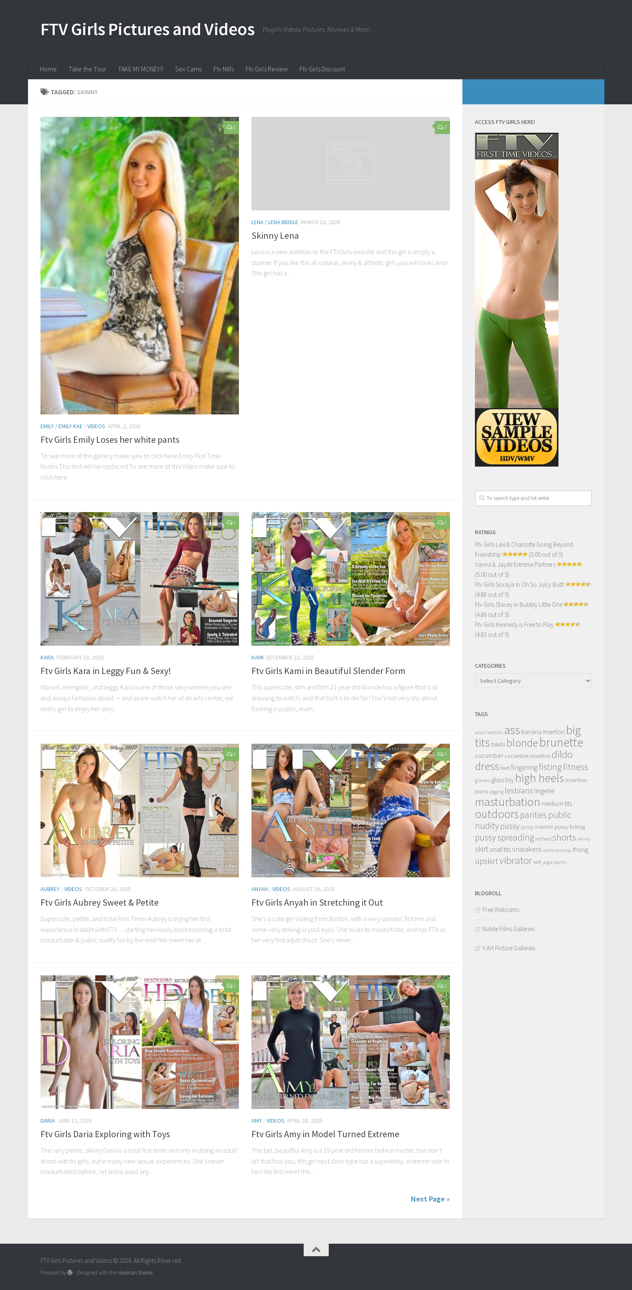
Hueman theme (135, 1272)
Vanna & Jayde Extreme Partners (515, 564)
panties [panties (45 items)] (533, 814)
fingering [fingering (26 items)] (524, 767)
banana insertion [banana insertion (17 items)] (543, 732)
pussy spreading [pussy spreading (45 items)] (504, 837)
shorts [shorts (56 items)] (564, 837)
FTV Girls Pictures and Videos (148, 29)
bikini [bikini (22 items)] (498, 744)
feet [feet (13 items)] (505, 768)
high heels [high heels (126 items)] (539, 778)
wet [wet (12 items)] (537, 862)
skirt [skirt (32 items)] (481, 849)
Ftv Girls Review (267, 69)
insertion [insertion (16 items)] (576, 780)
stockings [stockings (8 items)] (563, 850)
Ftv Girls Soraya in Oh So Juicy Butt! (519, 584)
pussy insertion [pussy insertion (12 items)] (537, 827)
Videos (96, 426)
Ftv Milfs (223, 69)
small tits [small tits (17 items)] (500, 849)
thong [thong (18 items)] (580, 849)
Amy (256, 1120)
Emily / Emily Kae (62, 426)
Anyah (259, 889)
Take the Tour (87, 69)
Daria (48, 1120)
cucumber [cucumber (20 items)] (489, 755)
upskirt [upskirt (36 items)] (486, 861)
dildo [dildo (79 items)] (562, 754)
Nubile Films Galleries (508, 929)
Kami (257, 657)
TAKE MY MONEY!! (140, 69)
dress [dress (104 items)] (487, 766)
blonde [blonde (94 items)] (522, 743)
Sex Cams (188, 69)
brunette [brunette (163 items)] (561, 742)
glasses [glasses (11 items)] (482, 780)
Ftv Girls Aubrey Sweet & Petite (100, 902)
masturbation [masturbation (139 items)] (507, 801)
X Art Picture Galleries (508, 948)
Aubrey (50, 889)
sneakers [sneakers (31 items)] (527, 849)
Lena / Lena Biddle (274, 222)
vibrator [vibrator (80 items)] (515, 860)
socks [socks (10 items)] (548, 850)
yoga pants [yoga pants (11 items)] (554, 862)
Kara (47, 657)
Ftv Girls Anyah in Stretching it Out (317, 902)
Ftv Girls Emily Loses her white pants (110, 439)
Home (48, 69)
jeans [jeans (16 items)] (481, 791)
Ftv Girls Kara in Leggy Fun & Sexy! (106, 671)
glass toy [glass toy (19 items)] (502, 779)
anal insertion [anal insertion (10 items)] (489, 732)
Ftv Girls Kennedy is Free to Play (514, 625)
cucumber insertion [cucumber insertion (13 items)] (528, 756)
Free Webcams (500, 910)
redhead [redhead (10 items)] (543, 839)
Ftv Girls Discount (322, 69)
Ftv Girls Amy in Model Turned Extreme (325, 1134)
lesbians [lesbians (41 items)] (519, 790)
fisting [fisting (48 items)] (550, 766)
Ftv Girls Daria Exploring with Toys (105, 1134)
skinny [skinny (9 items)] (583, 839)
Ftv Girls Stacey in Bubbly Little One (518, 604)
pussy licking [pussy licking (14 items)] (570, 827)
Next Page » (430, 1199)
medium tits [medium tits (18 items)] (556, 804)
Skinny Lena (275, 235)
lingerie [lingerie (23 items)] (544, 790)
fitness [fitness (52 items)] (575, 766)
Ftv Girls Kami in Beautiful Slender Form (328, 671)
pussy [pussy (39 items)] (510, 825)
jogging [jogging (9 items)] (496, 792)
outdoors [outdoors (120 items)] (497, 814)
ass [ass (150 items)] (512, 729)
